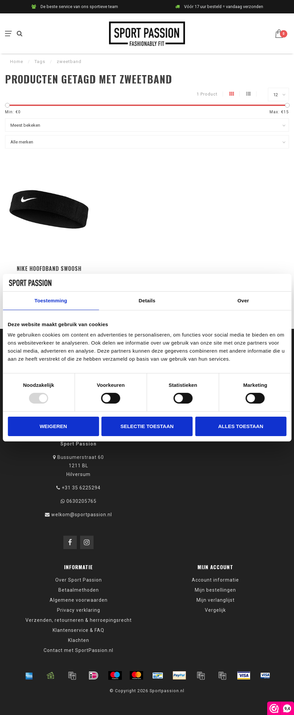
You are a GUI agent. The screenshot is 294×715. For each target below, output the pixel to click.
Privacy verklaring (78, 610)
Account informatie (215, 580)
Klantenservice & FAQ (78, 630)
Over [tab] (243, 300)
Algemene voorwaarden (79, 600)
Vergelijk (215, 610)
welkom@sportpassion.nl (81, 514)
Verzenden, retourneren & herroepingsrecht (78, 620)
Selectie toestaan (147, 426)
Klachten (78, 640)
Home (16, 61)
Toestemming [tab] (51, 300)
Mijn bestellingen (215, 590)
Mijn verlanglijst (215, 600)
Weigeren (53, 426)
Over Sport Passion (78, 580)
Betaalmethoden (78, 590)
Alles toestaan (240, 426)
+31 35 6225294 (81, 487)
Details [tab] (147, 300)
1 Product (207, 94)
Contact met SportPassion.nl (78, 650)
